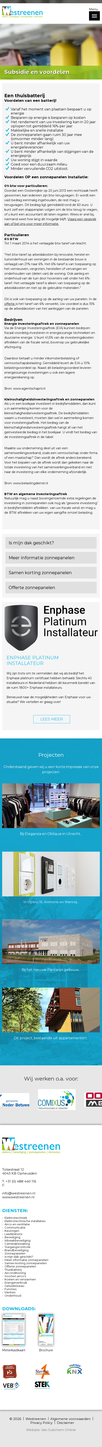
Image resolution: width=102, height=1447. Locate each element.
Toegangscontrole (17, 1247)
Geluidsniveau (14, 1286)
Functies (10, 1289)
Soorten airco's (15, 1276)
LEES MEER (51, 719)
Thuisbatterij (13, 1269)
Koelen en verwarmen (20, 1279)
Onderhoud (13, 1295)
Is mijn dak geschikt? (19, 1256)
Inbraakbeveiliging (17, 1240)
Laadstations (13, 1234)
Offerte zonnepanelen (20, 1266)
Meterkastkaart (13, 1333)
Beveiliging (12, 1237)
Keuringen (12, 1230)
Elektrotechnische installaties (25, 1221)
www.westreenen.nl (18, 1197)
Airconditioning (15, 1273)
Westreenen (36, 1419)
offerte (10, 304)
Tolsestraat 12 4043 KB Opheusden (19, 1171)
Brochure (46, 1333)
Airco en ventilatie (17, 1224)
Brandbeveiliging (17, 1250)
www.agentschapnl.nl (29, 388)
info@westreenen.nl (18, 1193)
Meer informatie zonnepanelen (26, 1260)
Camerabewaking (17, 1243)
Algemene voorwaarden (70, 1419)
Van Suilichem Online (58, 1430)
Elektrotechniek (16, 1217)
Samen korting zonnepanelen (26, 1263)
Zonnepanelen (15, 1253)
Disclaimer (65, 1423)
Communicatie (15, 1227)
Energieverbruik (16, 1282)
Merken (10, 1292)
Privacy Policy (41, 1423)
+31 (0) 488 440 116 (21, 1181)
